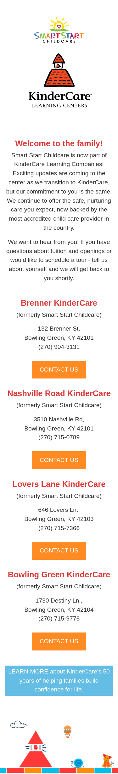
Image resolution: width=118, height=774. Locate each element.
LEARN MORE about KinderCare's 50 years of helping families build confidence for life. (59, 680)
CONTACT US (59, 369)
